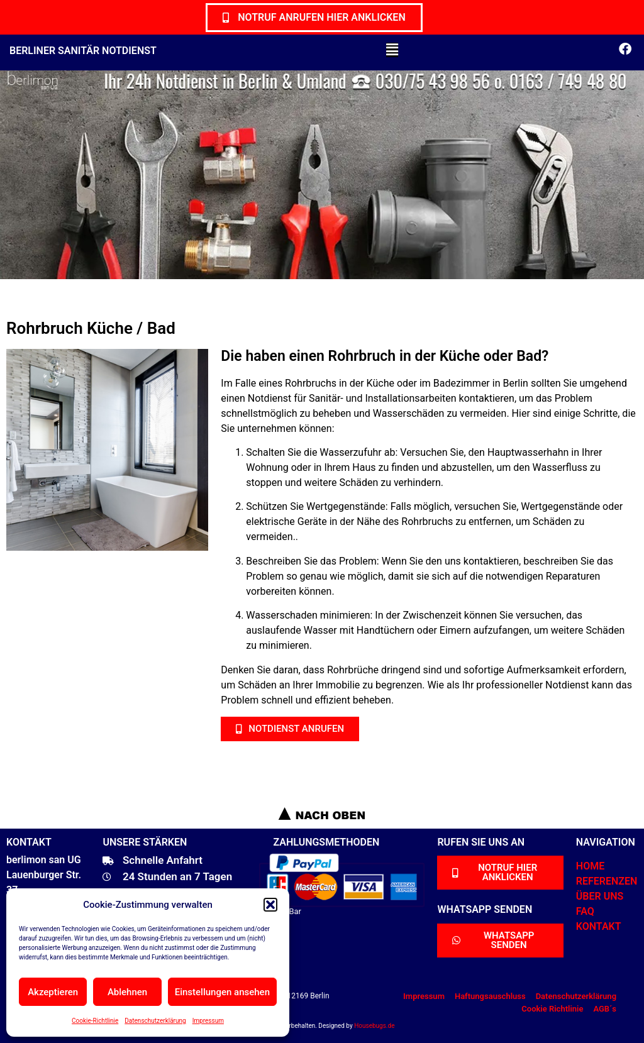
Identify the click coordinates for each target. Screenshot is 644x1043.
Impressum (208, 1020)
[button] (270, 904)
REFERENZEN (607, 881)
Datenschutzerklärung (155, 1020)
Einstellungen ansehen (222, 992)
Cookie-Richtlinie (95, 1020)
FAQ (585, 911)
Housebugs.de (374, 1025)
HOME (590, 866)
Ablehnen (127, 992)
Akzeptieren (53, 992)
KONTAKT (598, 926)
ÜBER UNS (599, 896)
